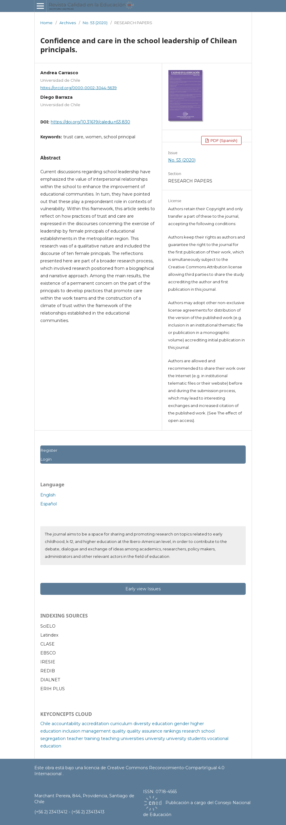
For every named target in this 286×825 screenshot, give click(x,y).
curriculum (121, 723)
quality (119, 731)
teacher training (83, 738)
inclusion (71, 731)
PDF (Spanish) (223, 140)
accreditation (95, 723)
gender (181, 723)
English (48, 495)
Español (48, 504)
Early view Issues (143, 589)
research (191, 731)
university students (186, 738)
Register (48, 450)
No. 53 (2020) (95, 22)
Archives (67, 22)
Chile (45, 723)
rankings (172, 731)
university (155, 738)
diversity (142, 723)
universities (132, 738)
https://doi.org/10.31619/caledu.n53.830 (90, 122)
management (96, 731)
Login (46, 459)
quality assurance (144, 731)
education (162, 723)
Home (46, 22)
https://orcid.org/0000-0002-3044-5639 (78, 87)
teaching (110, 738)
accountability (66, 723)
